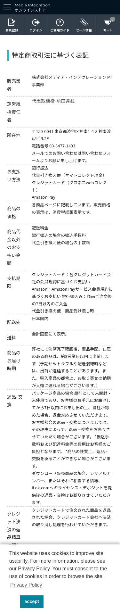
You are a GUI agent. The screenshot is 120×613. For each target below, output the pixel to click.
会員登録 (11, 30)
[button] (13, 601)
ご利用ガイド (59, 30)
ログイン (35, 30)
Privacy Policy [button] (26, 585)
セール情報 (84, 30)
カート (108, 30)
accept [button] (32, 601)
